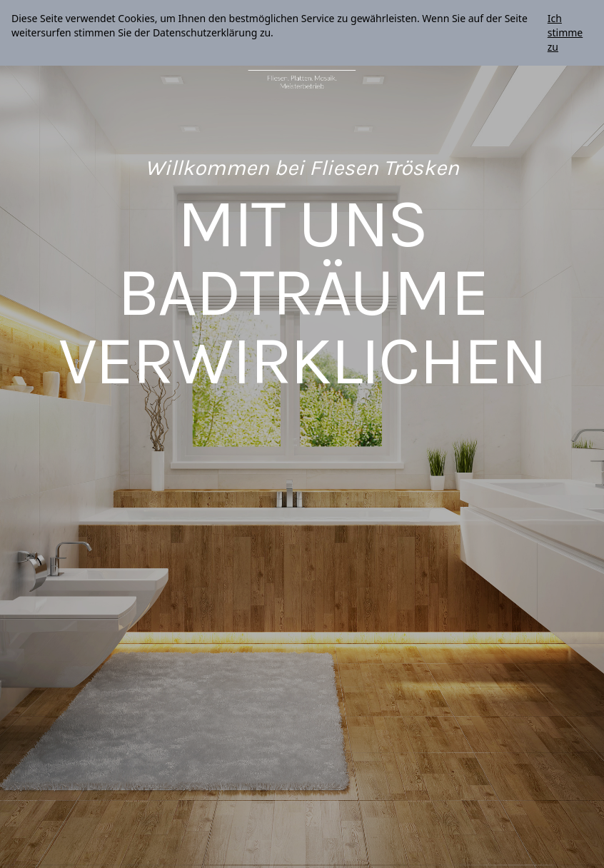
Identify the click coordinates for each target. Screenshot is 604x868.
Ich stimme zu (565, 32)
